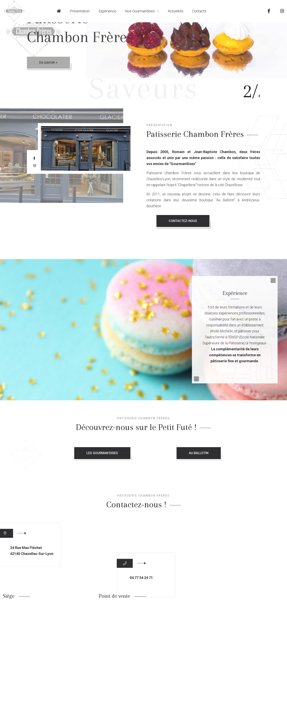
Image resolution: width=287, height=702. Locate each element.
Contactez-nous (245, 221)
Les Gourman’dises (135, 453)
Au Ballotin (225, 453)
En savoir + (48, 63)
